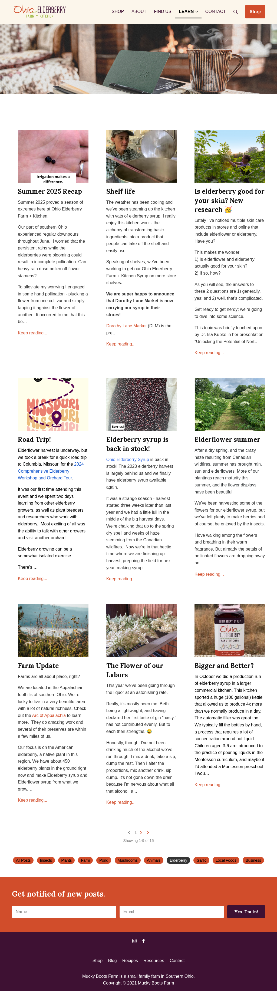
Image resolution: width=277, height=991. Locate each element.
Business (253, 860)
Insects (46, 860)
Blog (112, 960)
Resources (153, 960)
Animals (153, 860)
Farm (85, 860)
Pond (103, 860)
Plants (66, 860)
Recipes (130, 960)
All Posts (23, 860)
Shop (255, 11)
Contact (177, 960)
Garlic (201, 860)
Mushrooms (128, 860)
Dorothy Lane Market (126, 326)
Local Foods (226, 860)
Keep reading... (32, 333)
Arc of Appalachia (49, 715)
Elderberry (178, 860)
